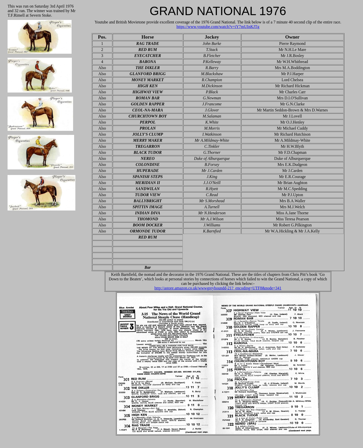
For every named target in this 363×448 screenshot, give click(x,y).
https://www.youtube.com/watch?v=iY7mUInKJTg (217, 26)
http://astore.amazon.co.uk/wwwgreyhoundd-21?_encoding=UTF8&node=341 (217, 288)
